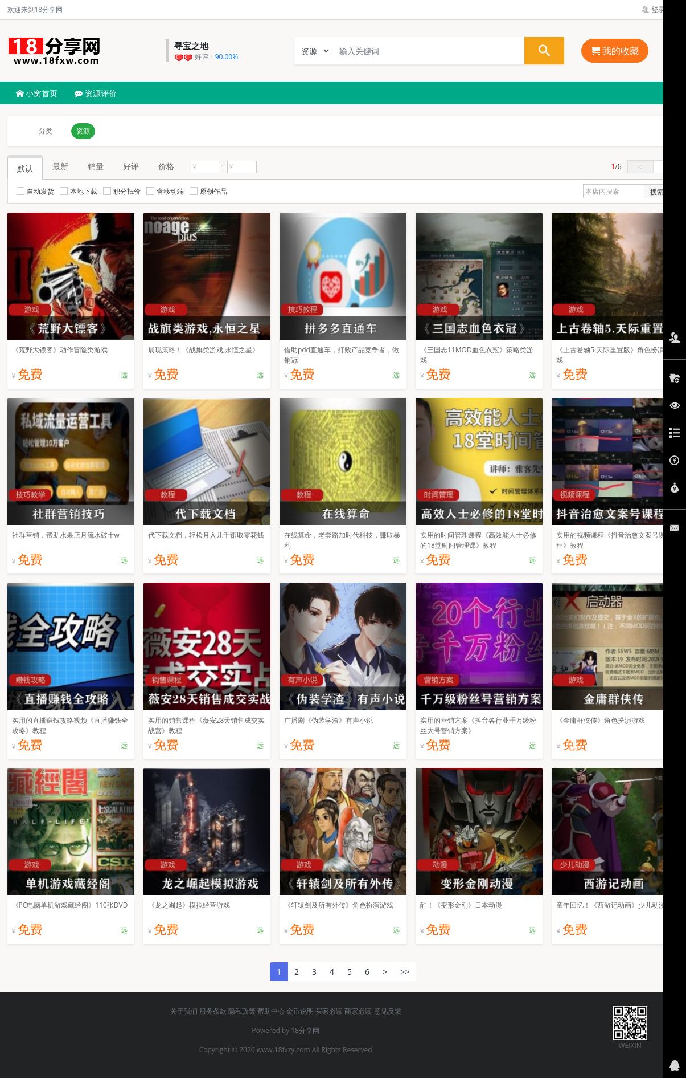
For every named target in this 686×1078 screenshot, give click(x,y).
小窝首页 (37, 93)
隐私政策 (242, 1011)
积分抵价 (122, 191)
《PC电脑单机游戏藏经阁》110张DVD (70, 905)
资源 (83, 131)
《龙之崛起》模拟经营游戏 (189, 905)
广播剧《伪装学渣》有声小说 (328, 720)
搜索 (657, 192)
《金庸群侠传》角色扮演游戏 (600, 720)
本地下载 (78, 191)
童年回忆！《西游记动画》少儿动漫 (611, 905)
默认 (25, 168)
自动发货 (35, 191)
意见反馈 (387, 1011)
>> (404, 971)
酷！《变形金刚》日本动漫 (461, 905)
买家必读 (329, 1011)
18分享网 (305, 1030)
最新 (60, 166)
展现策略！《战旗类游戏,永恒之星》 (203, 350)
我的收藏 (615, 50)
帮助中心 (271, 1011)
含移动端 (165, 191)
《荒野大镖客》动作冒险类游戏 (60, 350)
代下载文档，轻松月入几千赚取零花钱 (206, 535)
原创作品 (208, 191)
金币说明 (300, 1011)
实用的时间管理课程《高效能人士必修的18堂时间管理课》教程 (478, 540)
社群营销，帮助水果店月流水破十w (66, 535)
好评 (131, 166)
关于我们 (184, 1011)
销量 (96, 166)
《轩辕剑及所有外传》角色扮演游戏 (338, 905)
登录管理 (660, 9)
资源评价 (96, 93)
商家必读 (358, 1011)
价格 (166, 166)
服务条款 (213, 1011)
